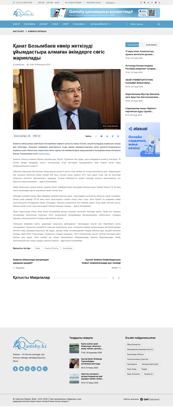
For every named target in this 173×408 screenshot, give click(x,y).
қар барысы (132, 368)
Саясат (16, 24)
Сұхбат (55, 24)
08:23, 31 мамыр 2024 (59, 315)
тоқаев (146, 378)
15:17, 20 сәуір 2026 (133, 115)
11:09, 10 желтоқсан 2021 (39, 65)
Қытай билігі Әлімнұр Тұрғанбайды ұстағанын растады (91, 362)
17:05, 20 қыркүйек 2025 (91, 354)
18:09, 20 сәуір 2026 (134, 101)
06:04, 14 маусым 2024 (23, 321)
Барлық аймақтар (99, 24)
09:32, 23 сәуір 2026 (134, 87)
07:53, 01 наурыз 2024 (96, 318)
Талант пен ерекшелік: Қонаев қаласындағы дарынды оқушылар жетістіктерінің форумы (29, 311)
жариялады (44, 154)
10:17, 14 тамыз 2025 (89, 369)
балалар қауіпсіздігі (136, 373)
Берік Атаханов (134, 384)
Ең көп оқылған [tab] (151, 45)
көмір (38, 249)
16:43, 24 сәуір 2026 (134, 58)
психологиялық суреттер (138, 362)
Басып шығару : (22, 137)
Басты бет (18, 31)
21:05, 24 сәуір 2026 (24, 2)
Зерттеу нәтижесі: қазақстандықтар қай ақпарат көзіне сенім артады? (91, 377)
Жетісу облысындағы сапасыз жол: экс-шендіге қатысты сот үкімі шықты (103, 310)
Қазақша (110, 2)
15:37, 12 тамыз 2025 (89, 384)
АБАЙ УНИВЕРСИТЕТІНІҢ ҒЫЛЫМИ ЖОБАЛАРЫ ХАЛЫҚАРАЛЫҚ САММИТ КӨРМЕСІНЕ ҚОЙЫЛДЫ (139, 81)
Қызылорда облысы (136, 357)
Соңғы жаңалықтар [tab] (134, 45)
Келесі (116, 269)
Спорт (66, 24)
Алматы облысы (37, 31)
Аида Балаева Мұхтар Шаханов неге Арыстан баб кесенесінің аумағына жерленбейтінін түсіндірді (142, 96)
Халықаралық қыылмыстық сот (141, 351)
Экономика (29, 24)
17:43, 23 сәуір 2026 (133, 72)
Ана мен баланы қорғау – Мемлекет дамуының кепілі (65, 309)
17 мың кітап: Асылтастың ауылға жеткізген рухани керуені (139, 53)
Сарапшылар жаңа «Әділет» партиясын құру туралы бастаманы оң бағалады (140, 110)
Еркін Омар (132, 378)
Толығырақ (78, 24)
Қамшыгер (18, 65)
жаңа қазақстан (134, 346)
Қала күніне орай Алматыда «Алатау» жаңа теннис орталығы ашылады (92, 347)
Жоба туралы (136, 24)
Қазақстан (150, 384)
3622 (36, 137)
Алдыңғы (18, 269)
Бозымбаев (71, 249)
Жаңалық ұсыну (93, 2)
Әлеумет (43, 24)
